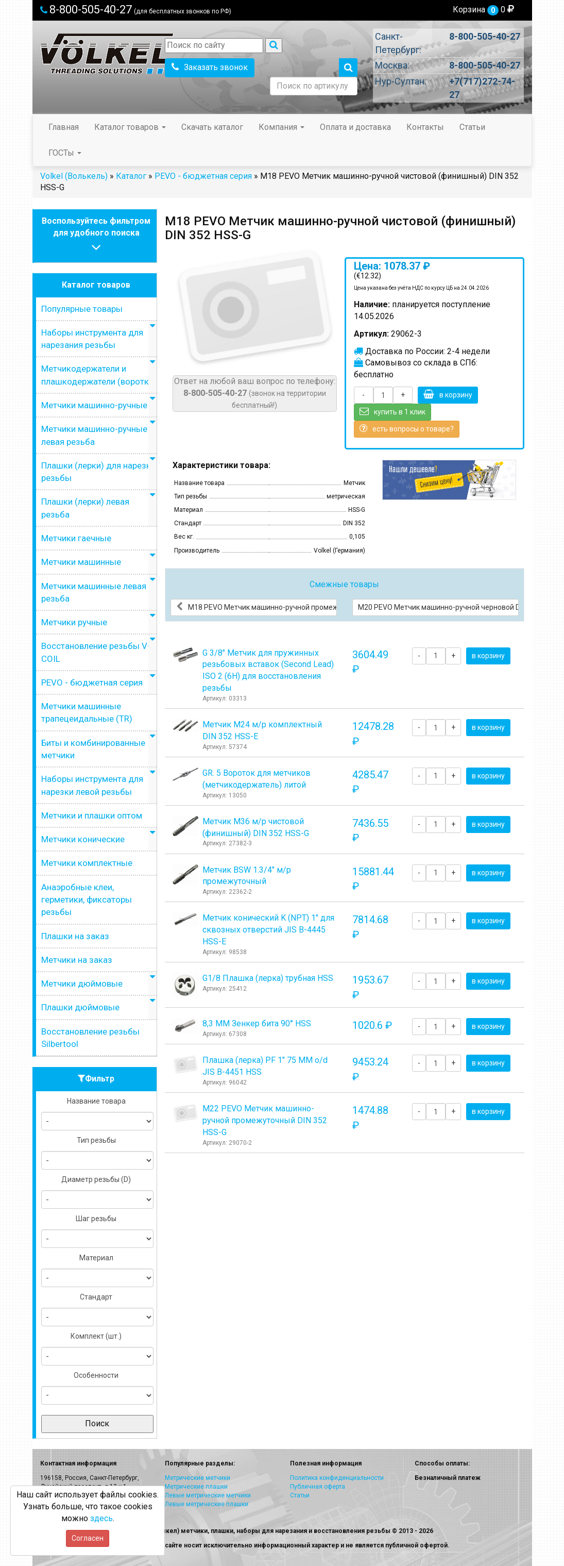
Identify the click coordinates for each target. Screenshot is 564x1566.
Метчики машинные (81, 562)
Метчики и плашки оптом (91, 815)
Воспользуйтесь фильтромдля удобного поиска (96, 235)
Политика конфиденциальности (337, 1477)
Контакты (425, 127)
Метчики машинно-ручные (94, 405)
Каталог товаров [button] (130, 127)
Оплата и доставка (355, 127)
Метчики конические (83, 839)
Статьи (472, 127)
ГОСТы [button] (64, 153)
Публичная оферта (317, 1486)
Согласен (88, 1538)
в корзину (447, 394)
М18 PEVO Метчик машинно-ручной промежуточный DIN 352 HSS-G (256, 606)
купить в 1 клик (392, 411)
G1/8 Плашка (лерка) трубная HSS (267, 978)
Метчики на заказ (76, 960)
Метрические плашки (196, 1486)
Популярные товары (82, 309)
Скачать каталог (212, 127)
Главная (63, 127)
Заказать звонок (210, 67)
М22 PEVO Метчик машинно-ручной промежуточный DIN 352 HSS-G (264, 1120)
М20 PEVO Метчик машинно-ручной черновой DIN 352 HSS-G (438, 606)
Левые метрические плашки (206, 1504)
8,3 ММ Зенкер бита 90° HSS (256, 1023)
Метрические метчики (197, 1477)
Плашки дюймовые (80, 1007)
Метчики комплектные (86, 863)
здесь (101, 1518)
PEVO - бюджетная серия (203, 176)
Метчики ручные (74, 622)
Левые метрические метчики (208, 1495)
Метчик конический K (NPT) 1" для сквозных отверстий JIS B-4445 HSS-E (268, 929)
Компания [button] (281, 127)
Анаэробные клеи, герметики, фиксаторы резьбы (86, 900)
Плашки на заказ (75, 936)
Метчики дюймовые (82, 983)
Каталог (131, 176)
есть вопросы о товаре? (407, 428)
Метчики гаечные (76, 538)
